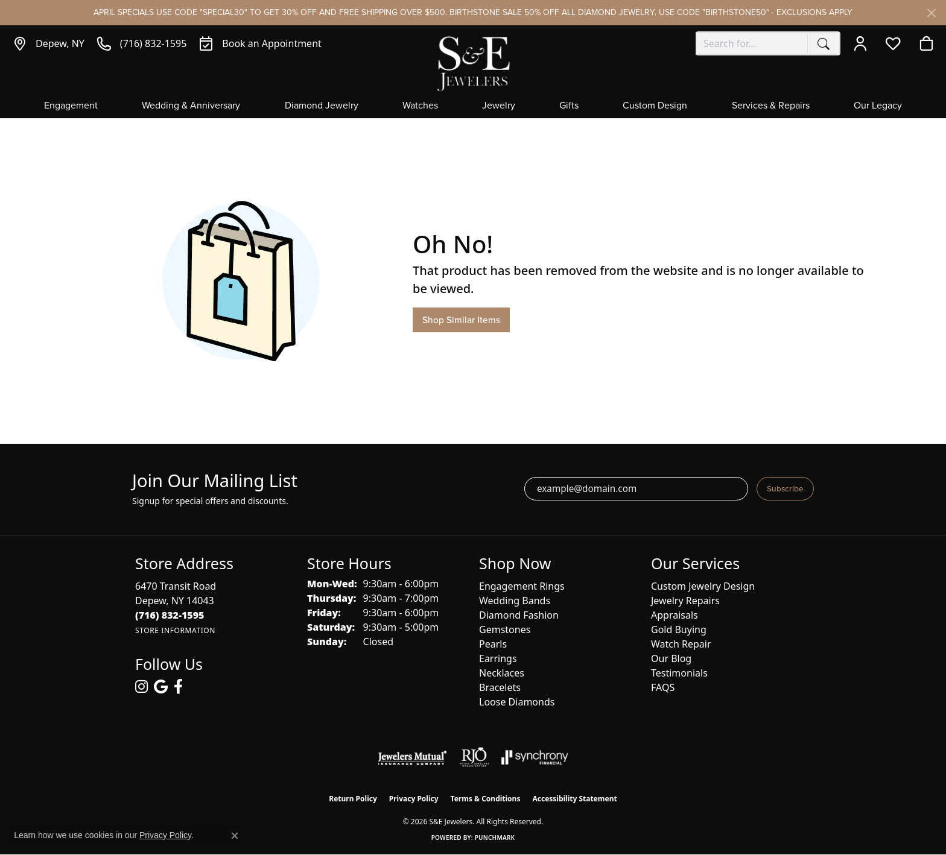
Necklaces (501, 673)
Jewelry (498, 106)
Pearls (493, 644)
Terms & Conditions (486, 798)
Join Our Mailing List (214, 480)
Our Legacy (878, 106)
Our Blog (671, 658)
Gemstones (504, 629)
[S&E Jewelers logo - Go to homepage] (473, 62)
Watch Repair (681, 644)
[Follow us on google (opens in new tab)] (161, 687)
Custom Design (655, 106)
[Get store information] (175, 630)
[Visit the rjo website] (474, 757)
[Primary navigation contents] (473, 109)
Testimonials (679, 673)
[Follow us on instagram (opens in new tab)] (141, 687)
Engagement (71, 106)
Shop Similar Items (461, 320)
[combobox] (752, 43)
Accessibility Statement (574, 798)
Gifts (569, 106)
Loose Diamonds (516, 701)
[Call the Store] (170, 615)
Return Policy (353, 798)
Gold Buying (678, 629)
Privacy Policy (414, 798)
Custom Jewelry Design (703, 586)
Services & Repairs (771, 106)
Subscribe (785, 488)
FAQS (663, 687)
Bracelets (500, 687)
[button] (863, 43)
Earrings (498, 658)
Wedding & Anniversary (191, 106)
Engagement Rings (522, 586)
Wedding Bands (514, 600)
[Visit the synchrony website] (534, 757)
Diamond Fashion (519, 615)
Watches (420, 106)
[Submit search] (823, 43)
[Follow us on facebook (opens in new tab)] (178, 687)
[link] (48, 43)
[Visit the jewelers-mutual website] (412, 757)
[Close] (931, 13)
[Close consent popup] (234, 835)
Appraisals (674, 615)
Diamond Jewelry (321, 106)
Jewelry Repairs (685, 600)
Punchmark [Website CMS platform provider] (495, 837)
